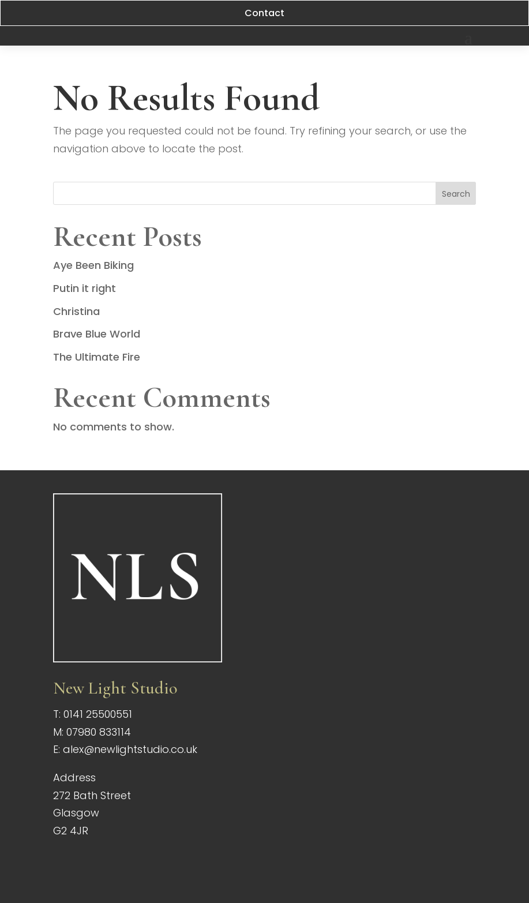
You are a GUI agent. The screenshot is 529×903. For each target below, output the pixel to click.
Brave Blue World (96, 334)
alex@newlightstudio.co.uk (130, 749)
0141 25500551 (97, 714)
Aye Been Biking (93, 265)
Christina (76, 311)
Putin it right (84, 288)
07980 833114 (98, 732)
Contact (264, 13)
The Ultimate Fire (96, 357)
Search (456, 194)
